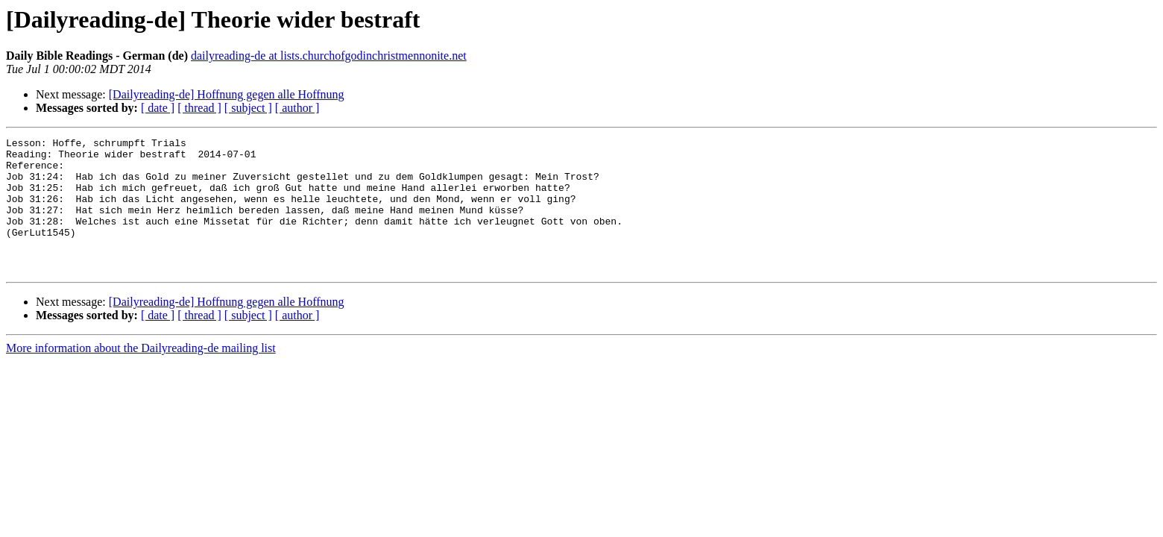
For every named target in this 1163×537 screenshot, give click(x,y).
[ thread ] (199, 107)
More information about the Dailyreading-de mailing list (141, 374)
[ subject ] (248, 107)
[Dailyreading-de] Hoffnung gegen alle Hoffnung (226, 94)
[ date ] (157, 107)
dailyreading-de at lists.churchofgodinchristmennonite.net (329, 55)
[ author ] (297, 107)
